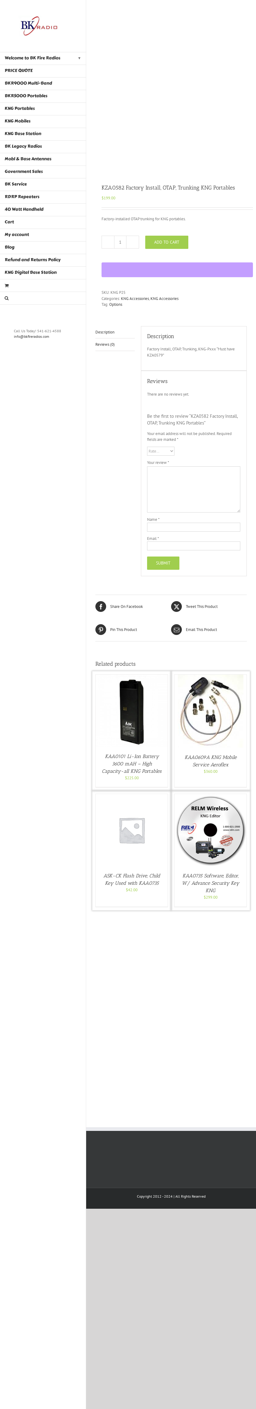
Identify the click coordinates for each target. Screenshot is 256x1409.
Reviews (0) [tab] (105, 344)
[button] (43, 298)
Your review (158, 462)
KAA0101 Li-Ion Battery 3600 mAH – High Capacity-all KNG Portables (132, 763)
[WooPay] (177, 269)
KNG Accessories (135, 298)
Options (115, 304)
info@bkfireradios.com (31, 336)
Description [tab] (104, 332)
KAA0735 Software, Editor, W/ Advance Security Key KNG (210, 883)
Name (153, 519)
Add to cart (166, 242)
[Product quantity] (120, 242)
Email (153, 538)
